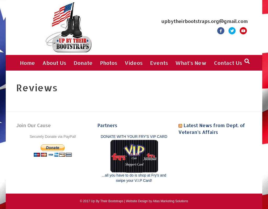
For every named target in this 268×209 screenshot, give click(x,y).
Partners (107, 125)
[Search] (247, 61)
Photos (108, 62)
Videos (134, 62)
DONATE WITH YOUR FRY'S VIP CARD (134, 136)
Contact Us (228, 62)
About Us (54, 62)
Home (27, 62)
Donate (83, 62)
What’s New (190, 62)
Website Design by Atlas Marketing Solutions (157, 201)
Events (159, 62)
